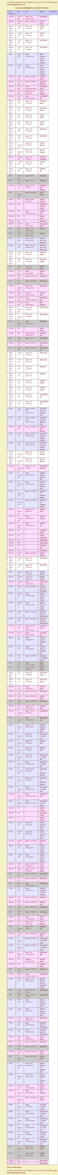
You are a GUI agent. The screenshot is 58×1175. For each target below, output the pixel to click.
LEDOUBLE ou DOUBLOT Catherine (43, 206)
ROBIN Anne (43, 897)
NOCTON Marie (43, 16)
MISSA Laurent (43, 352)
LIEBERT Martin (43, 540)
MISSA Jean (43, 366)
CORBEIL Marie (43, 338)
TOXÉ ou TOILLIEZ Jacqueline (42, 60)
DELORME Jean (44, 710)
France (27, 16)
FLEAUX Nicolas (44, 938)
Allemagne (28, 959)
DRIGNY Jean (43, 221)
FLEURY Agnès (43, 907)
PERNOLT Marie (44, 990)
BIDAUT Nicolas (43, 1163)
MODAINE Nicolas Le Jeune (42, 981)
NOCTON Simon (44, 307)
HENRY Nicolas (43, 542)
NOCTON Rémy (43, 883)
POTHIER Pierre (44, 974)
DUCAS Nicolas (43, 801)
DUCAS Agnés (43, 550)
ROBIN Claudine (44, 616)
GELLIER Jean (43, 129)
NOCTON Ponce (44, 734)
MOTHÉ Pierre (43, 768)
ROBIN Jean (43, 491)
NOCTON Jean (43, 276)
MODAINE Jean (43, 1018)
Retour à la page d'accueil (14, 1167)
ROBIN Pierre (43, 1041)
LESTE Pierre (43, 1104)
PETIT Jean (42, 228)
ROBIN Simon (43, 655)
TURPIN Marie (43, 321)
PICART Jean (43, 175)
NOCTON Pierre (44, 873)
